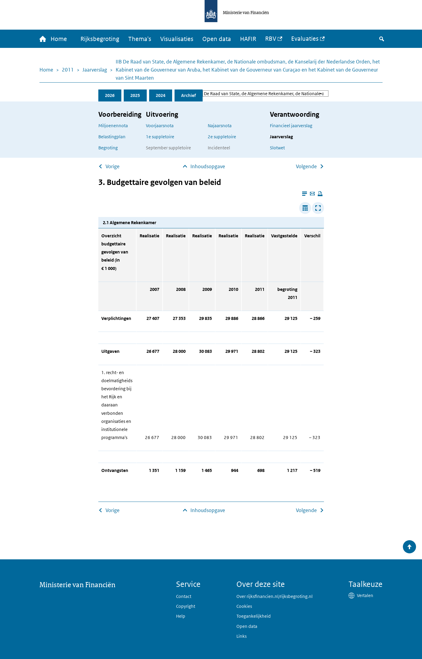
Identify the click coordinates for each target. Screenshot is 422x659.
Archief (188, 95)
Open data (216, 38)
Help (180, 616)
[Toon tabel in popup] (318, 208)
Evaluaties (305, 38)
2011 (68, 69)
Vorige (113, 166)
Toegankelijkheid (253, 616)
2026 (109, 95)
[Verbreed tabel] (305, 208)
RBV (270, 38)
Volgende (306, 166)
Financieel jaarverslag (291, 125)
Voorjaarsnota (160, 125)
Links (241, 636)
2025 (135, 95)
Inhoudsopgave (207, 166)
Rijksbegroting (99, 38)
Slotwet (277, 148)
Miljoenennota (113, 125)
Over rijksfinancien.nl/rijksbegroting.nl (274, 596)
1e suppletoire (160, 136)
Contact (183, 596)
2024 (160, 95)
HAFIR (248, 38)
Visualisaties (176, 38)
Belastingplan (112, 136)
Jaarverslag (94, 69)
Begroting (108, 148)
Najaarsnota (220, 125)
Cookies (244, 606)
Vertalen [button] (365, 595)
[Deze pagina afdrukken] (320, 193)
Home (46, 69)
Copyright (185, 606)
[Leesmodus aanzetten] (304, 193)
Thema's (139, 38)
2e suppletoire (222, 136)
